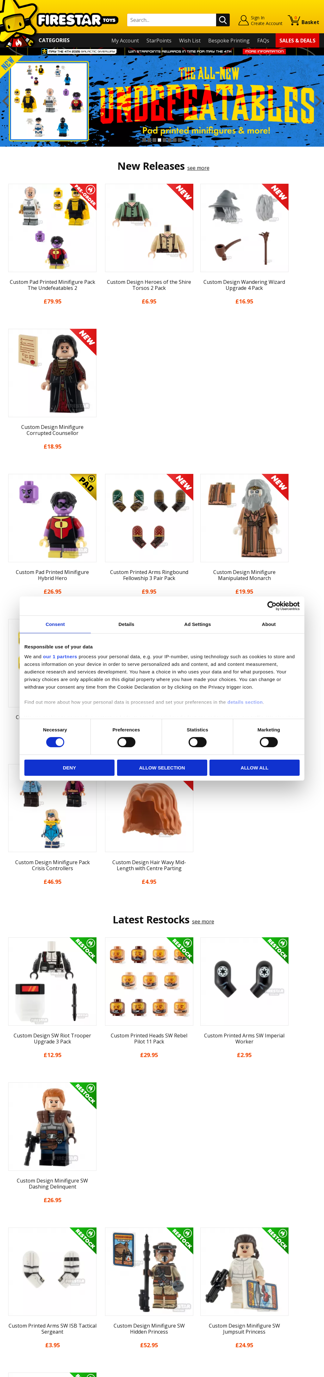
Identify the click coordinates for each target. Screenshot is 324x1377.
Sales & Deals (297, 40)
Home (12, 1232)
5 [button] (164, 140)
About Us (16, 1250)
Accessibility (19, 1305)
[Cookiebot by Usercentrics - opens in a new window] (272, 605)
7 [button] (175, 140)
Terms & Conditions (28, 1287)
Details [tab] (126, 624)
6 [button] (169, 140)
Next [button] (318, 101)
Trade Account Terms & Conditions (125, 1300)
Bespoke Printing (229, 40)
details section (245, 702)
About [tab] (269, 624)
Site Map (15, 1323)
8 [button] (180, 140)
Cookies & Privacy (26, 1296)
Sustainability (21, 1314)
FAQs (263, 40)
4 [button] (159, 140)
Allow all (255, 767)
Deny (69, 767)
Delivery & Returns (27, 1277)
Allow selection (162, 767)
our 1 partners (60, 656)
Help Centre (98, 1242)
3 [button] (154, 140)
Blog (10, 1268)
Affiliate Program (104, 1310)
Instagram (203, 1257)
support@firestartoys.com (115, 1263)
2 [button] (149, 140)
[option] (162, 101)
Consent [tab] (55, 624)
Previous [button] (5, 101)
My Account (125, 40)
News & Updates (24, 1259)
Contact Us (96, 1232)
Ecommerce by (295, 1369)
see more (198, 167)
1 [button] (144, 140)
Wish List (190, 40)
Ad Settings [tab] (197, 624)
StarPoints (158, 40)
